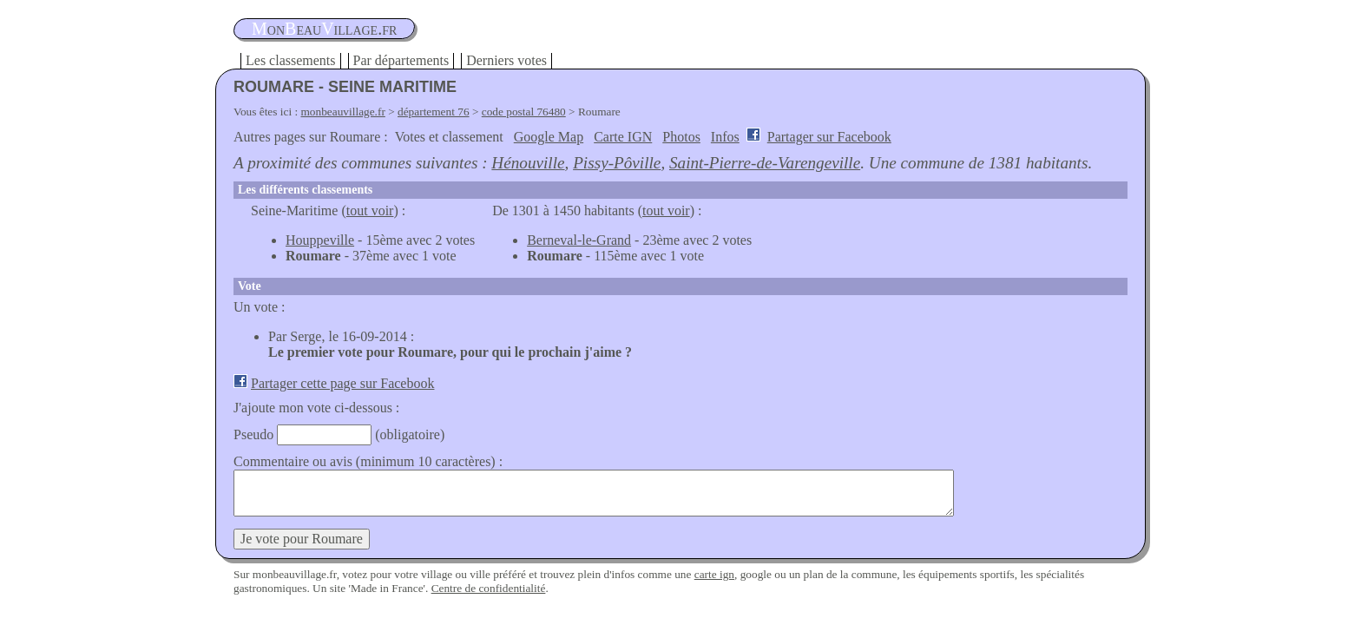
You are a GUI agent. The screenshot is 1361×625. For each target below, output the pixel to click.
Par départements (401, 60)
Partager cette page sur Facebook (342, 383)
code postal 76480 (524, 111)
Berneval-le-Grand (579, 240)
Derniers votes (506, 60)
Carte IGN (623, 136)
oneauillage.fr (324, 28)
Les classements (291, 60)
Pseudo (253, 434)
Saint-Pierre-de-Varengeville (764, 163)
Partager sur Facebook (829, 136)
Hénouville (527, 163)
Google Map (548, 136)
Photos (681, 136)
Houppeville (320, 240)
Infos (725, 136)
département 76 (434, 111)
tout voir (370, 210)
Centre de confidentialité (488, 588)
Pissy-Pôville (617, 163)
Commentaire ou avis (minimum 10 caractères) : (368, 461)
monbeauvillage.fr (343, 111)
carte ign (714, 574)
